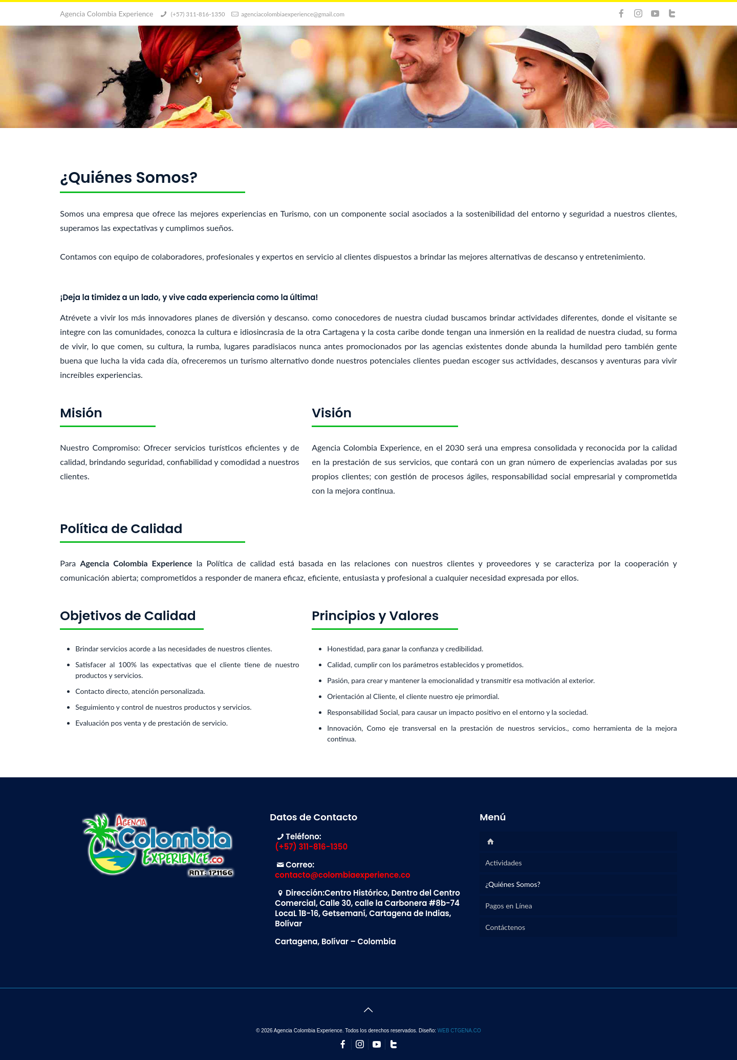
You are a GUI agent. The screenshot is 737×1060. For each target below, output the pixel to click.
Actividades (503, 862)
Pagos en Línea (508, 905)
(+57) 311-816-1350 (197, 13)
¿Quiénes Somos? (512, 884)
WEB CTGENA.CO (459, 1030)
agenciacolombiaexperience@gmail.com (292, 13)
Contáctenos (505, 927)
